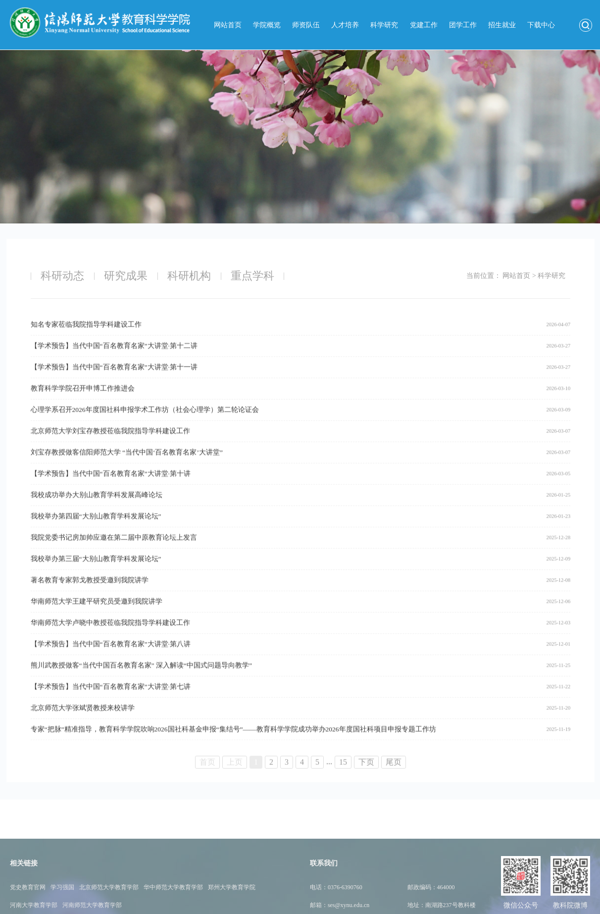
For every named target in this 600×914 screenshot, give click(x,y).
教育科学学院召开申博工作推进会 (83, 399)
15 (343, 767)
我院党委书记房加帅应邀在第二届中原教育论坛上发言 (114, 548)
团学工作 (463, 25)
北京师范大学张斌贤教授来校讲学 (83, 719)
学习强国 (62, 907)
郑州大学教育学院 (231, 907)
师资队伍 (306, 25)
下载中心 (541, 25)
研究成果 (126, 275)
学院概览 (267, 25)
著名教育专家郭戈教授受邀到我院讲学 (90, 591)
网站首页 (228, 25)
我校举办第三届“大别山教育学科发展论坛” (96, 570)
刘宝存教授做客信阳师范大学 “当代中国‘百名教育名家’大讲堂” (127, 463)
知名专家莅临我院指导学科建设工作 (86, 335)
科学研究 (384, 25)
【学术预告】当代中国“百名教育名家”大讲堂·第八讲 (111, 655)
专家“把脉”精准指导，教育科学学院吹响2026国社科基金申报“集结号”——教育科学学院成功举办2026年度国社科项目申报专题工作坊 (233, 740)
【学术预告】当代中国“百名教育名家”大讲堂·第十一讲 (114, 378)
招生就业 (502, 25)
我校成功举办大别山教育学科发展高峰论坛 (96, 506)
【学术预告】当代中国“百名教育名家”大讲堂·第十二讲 (114, 357)
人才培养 (345, 25)
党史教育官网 (28, 907)
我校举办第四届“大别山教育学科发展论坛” (96, 527)
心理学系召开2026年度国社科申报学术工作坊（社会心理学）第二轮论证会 (145, 421)
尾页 (393, 767)
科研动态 (62, 275)
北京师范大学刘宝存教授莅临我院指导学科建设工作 (110, 442)
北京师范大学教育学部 (109, 907)
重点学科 (252, 275)
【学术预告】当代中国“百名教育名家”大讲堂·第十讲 (111, 484)
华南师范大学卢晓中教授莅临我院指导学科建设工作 (110, 634)
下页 (366, 767)
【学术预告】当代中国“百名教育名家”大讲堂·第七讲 (111, 697)
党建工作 (424, 25)
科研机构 (189, 275)
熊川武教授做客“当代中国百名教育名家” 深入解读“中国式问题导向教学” (141, 676)
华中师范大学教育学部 (173, 907)
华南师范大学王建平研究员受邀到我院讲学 (96, 612)
